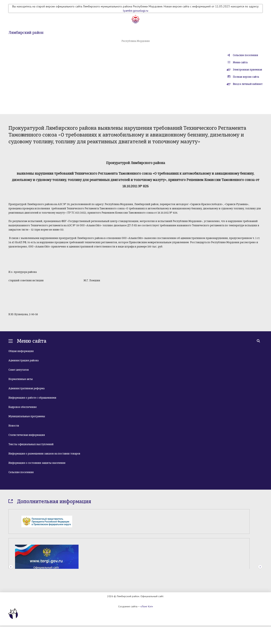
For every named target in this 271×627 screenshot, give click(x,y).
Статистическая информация (26, 435)
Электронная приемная (247, 69)
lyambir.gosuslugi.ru (135, 10)
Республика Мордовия (136, 41)
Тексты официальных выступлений (31, 444)
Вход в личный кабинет (248, 84)
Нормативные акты (20, 379)
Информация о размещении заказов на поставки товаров (44, 453)
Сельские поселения (245, 55)
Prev (10, 567)
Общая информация (21, 351)
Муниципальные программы (26, 416)
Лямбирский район (25, 32)
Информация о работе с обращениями (32, 397)
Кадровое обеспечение (22, 407)
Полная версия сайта (246, 76)
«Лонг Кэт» (146, 606)
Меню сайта (240, 62)
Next (260, 567)
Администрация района (23, 360)
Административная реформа (26, 388)
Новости (13, 425)
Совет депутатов (18, 369)
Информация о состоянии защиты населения (36, 462)
